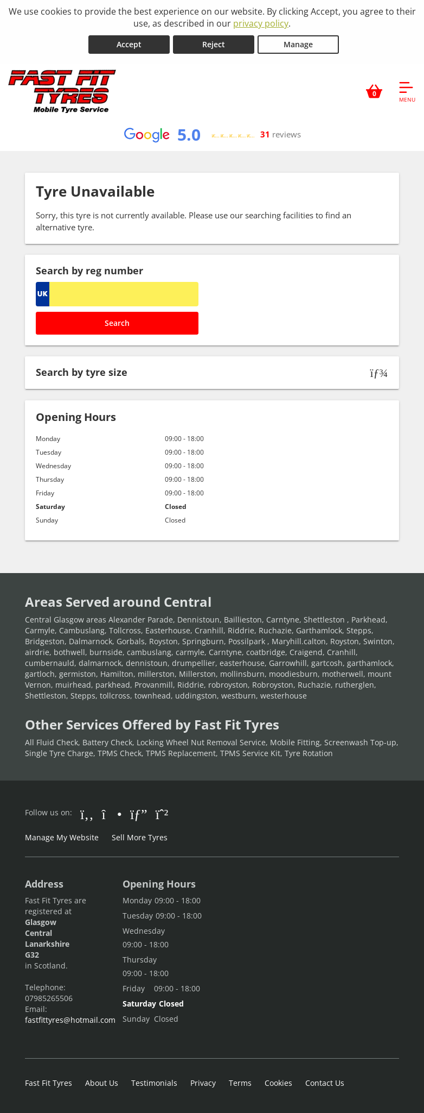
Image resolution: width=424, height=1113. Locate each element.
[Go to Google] (138, 813)
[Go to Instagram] (112, 813)
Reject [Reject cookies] (213, 44)
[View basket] (374, 91)
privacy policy (260, 23)
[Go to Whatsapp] (162, 813)
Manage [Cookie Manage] (298, 44)
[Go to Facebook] (87, 813)
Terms (240, 1083)
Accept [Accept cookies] (129, 44)
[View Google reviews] (211, 134)
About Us (101, 1083)
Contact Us (324, 1083)
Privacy (203, 1083)
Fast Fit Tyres (48, 1083)
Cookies (278, 1083)
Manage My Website (62, 837)
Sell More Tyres (140, 837)
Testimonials (154, 1083)
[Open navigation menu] (407, 91)
